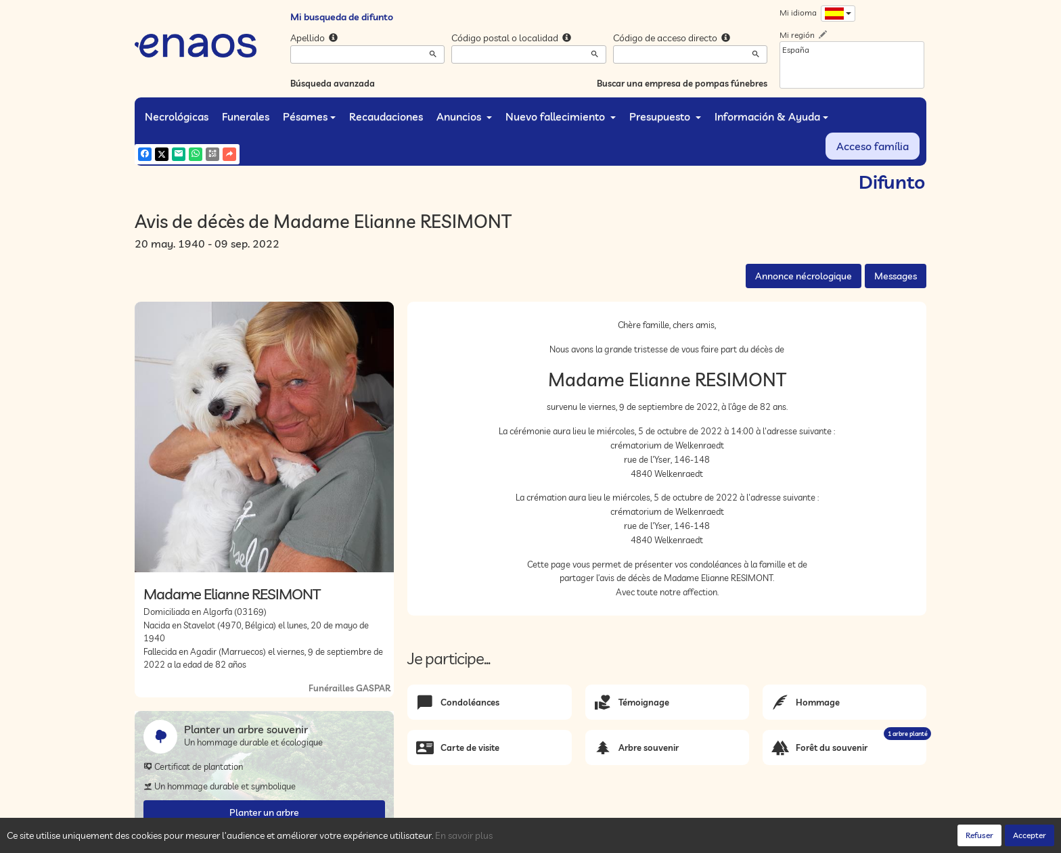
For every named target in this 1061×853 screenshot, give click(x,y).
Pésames (309, 116)
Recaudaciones (386, 116)
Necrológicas (176, 116)
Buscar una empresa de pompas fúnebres (682, 83)
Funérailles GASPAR (349, 688)
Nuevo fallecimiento (560, 116)
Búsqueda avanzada (332, 83)
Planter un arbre (264, 812)
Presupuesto (665, 116)
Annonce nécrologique (803, 276)
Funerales (245, 116)
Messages (895, 276)
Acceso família (872, 146)
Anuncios (464, 116)
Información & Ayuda (771, 116)
